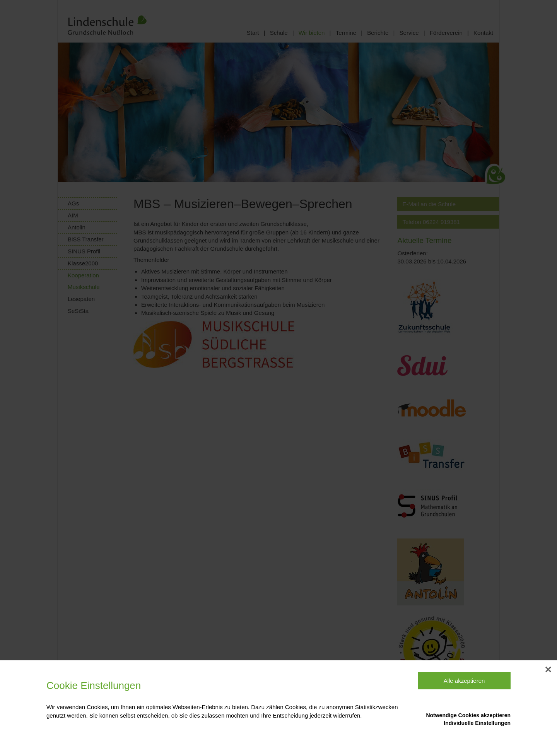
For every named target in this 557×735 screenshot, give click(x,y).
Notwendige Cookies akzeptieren (468, 715)
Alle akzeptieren (464, 680)
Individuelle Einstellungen (477, 723)
